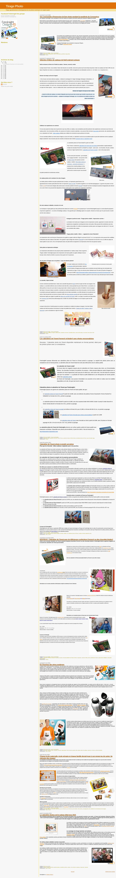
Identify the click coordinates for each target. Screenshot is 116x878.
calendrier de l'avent (64, 332)
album (45, 805)
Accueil (72, 871)
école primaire (52, 808)
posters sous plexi (44, 794)
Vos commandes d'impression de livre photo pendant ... (13, 64)
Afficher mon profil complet (7, 86)
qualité (109, 551)
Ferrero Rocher (77, 598)
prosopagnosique (89, 772)
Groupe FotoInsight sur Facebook (8, 15)
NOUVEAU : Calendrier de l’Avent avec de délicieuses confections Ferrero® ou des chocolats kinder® (76, 539)
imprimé (83, 657)
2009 (3, 75)
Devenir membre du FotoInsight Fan (8, 16)
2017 (3, 68)
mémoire (68, 767)
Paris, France (48, 534)
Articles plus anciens (110, 871)
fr (95, 492)
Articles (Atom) (49, 874)
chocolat (60, 657)
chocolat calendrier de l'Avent (68, 657)
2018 (3, 66)
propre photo (100, 657)
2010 (3, 74)
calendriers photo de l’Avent (81, 438)
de (107, 492)
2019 (3, 65)
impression (79, 657)
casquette (55, 750)
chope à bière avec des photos (65, 705)
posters (54, 792)
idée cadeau (80, 332)
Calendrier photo (72, 332)
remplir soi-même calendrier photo (85, 533)
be (84, 772)
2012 (3, 71)
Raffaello (83, 598)
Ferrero (75, 657)
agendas (42, 843)
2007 (3, 78)
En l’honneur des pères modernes (52, 664)
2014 (3, 70)
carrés (76, 332)
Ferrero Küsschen (70, 598)
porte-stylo (75, 708)
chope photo (63, 750)
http (88, 492)
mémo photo (80, 808)
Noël (93, 332)
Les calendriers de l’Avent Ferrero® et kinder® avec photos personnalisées (67, 338)
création (69, 867)
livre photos (96, 825)
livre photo (82, 20)
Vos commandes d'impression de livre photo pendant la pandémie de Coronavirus (69, 17)
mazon (76, 208)
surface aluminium (98, 750)
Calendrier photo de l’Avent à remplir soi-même (54, 533)
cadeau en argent (51, 332)
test (89, 808)
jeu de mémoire (63, 808)
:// (89, 492)
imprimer (89, 750)
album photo (45, 332)
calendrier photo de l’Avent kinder (69, 438)
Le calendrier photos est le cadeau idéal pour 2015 (58, 815)
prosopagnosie (85, 808)
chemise (59, 750)
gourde (74, 750)
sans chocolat (89, 438)
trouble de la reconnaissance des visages (98, 808)
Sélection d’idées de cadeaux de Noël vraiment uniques (60, 60)
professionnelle (69, 552)
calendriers (99, 492)
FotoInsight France (67, 44)
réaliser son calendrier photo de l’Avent (71, 533)
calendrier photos (71, 834)
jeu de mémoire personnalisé (71, 808)
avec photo (45, 750)
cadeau (44, 867)
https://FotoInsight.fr (63, 39)
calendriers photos (60, 617)
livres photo (90, 332)
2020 (3, 61)
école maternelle (46, 808)
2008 (3, 77)
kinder (86, 657)
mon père (93, 750)
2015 (3, 69)
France (47, 54)
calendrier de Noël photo (91, 595)
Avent (44, 533)
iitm (83, 772)
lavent (110, 492)
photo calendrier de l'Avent (93, 657)
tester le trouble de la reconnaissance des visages (53, 764)
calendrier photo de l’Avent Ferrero (56, 438)
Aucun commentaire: (55, 53)
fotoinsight (92, 492)
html (113, 492)
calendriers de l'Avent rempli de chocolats (51, 657)
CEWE (44, 185)
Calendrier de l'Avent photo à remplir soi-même (57, 444)
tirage (93, 438)
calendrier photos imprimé (108, 826)
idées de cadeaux (81, 705)
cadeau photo (57, 332)
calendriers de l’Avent (107, 548)
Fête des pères (69, 750)
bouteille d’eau (50, 750)
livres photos (43, 837)
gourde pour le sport (46, 703)
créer (72, 867)
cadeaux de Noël (50, 867)
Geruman (5, 84)
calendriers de (60, 572)
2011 (3, 73)
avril (4, 62)
